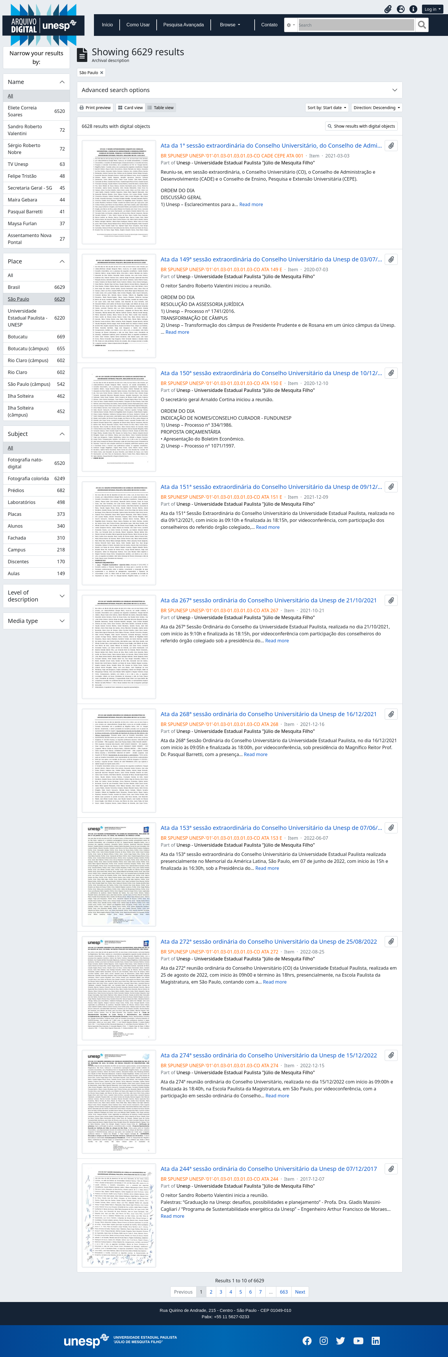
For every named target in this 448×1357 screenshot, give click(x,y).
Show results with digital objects (361, 126)
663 (284, 1292)
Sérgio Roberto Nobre (36, 148)
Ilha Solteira (36, 397)
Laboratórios (36, 503)
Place (15, 261)
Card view (130, 107)
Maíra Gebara (36, 201)
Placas (36, 515)
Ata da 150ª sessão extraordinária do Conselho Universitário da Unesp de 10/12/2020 (271, 373)
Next (300, 1292)
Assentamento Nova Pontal (36, 238)
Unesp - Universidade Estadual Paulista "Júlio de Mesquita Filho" (246, 162)
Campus (36, 551)
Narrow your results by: (36, 57)
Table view (160, 107)
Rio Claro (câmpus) (36, 361)
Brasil (36, 288)
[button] (388, 9)
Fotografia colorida (36, 480)
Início (107, 24)
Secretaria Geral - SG (36, 189)
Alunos (36, 527)
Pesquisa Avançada (183, 24)
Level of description (23, 595)
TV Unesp (36, 165)
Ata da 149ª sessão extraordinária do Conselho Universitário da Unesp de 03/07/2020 (271, 259)
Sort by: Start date (325, 107)
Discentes (36, 563)
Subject (18, 434)
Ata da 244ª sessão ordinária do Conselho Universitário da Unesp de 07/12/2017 (269, 1168)
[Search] (356, 25)
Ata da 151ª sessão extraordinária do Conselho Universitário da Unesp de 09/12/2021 (271, 486)
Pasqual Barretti (36, 213)
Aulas (36, 574)
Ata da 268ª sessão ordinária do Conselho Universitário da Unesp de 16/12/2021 (269, 714)
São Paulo (36, 300)
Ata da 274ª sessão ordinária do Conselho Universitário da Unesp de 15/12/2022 (269, 1055)
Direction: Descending (375, 107)
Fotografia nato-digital (36, 463)
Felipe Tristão (36, 177)
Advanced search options (116, 90)
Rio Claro (36, 373)
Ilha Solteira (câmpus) (36, 411)
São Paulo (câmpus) (36, 385)
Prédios (36, 491)
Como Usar (138, 24)
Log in (431, 9)
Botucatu (36, 338)
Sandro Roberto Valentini (36, 130)
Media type (23, 621)
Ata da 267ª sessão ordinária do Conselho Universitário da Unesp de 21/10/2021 (269, 600)
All (10, 96)
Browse (228, 24)
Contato (269, 24)
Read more (251, 204)
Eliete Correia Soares (36, 111)
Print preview (95, 107)
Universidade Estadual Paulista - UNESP (36, 318)
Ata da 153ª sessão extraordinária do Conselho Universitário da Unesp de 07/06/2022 (271, 827)
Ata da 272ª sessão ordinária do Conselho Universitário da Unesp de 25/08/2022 (269, 941)
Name (16, 82)
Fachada (36, 539)
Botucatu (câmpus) (36, 350)
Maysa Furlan (36, 225)
